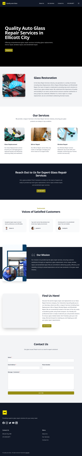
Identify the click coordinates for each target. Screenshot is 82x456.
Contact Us (61, 3)
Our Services (51, 3)
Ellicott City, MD (6, 434)
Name (10, 357)
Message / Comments (14, 372)
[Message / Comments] (41, 382)
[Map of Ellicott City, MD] (20, 311)
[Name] (41, 360)
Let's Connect (46, 325)
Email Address (12, 364)
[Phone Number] (58, 367)
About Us (41, 3)
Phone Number (46, 364)
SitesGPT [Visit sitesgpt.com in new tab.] (27, 452)
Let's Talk (41, 393)
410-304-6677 (70, 3)
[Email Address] (24, 367)
